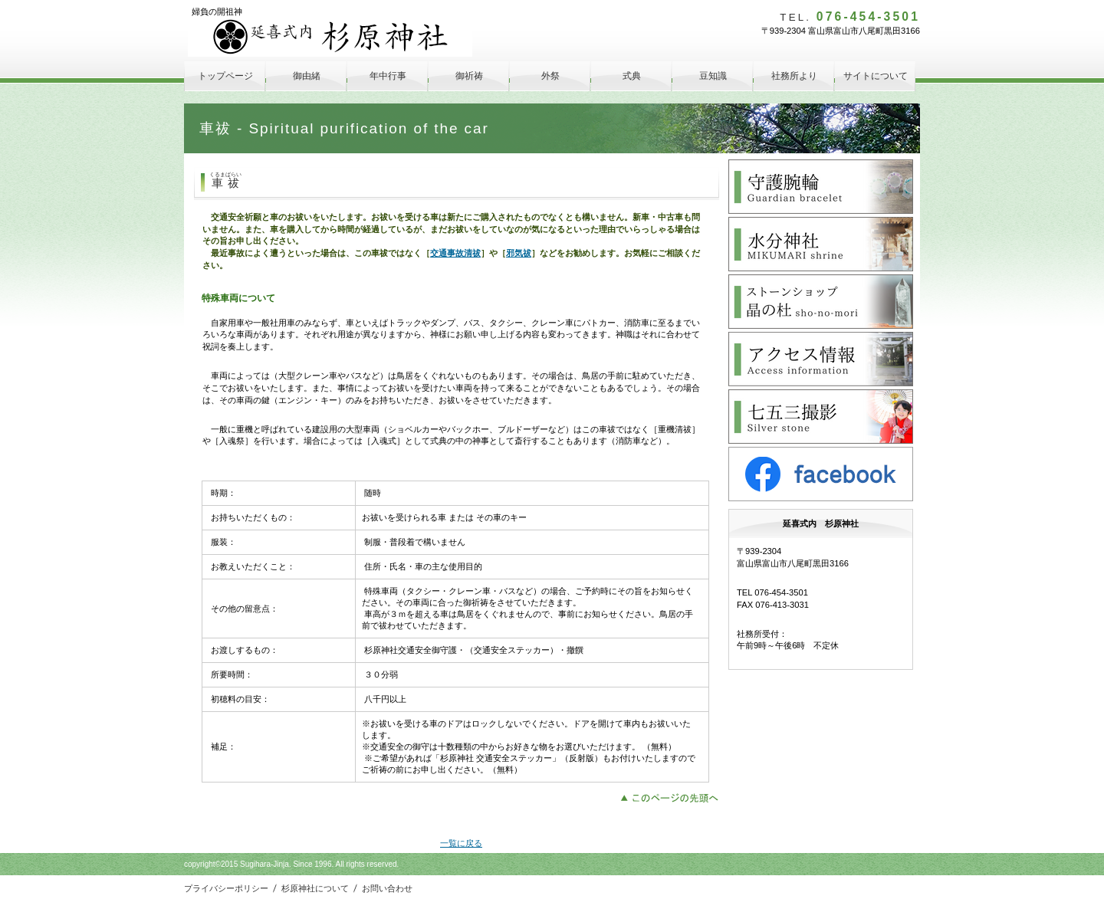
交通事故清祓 (455, 253)
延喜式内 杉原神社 (330, 37)
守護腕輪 (820, 186)
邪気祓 (518, 253)
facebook (820, 474)
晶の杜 (820, 301)
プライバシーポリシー (226, 888)
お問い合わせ (387, 888)
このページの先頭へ (673, 796)
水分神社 (820, 244)
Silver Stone (820, 416)
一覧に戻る (461, 843)
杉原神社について (315, 888)
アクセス (820, 359)
